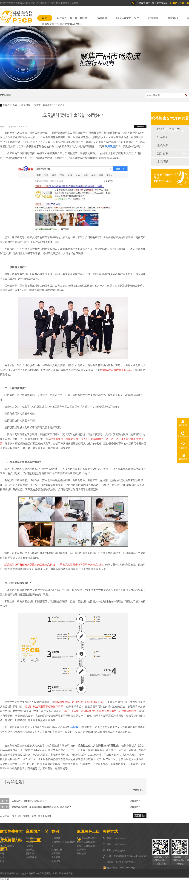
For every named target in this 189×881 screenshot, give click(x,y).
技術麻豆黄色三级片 (87, 842)
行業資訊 (163, 137)
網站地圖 (81, 853)
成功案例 (102, 18)
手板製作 (30, 853)
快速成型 (30, 849)
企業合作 (81, 849)
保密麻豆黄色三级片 (87, 845)
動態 (2, 853)
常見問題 (26, 105)
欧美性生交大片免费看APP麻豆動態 (170, 128)
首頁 (15, 105)
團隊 (2, 849)
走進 (2, 857)
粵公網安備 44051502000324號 (119, 867)
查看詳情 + (135, 801)
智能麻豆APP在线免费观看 (63, 844)
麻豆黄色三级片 (7, 845)
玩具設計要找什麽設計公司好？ (49, 105)
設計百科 (163, 153)
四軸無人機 (56, 849)
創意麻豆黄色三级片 (87, 838)
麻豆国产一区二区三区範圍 (72, 18)
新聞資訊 (173, 18)
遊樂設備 (55, 861)
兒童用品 (55, 853)
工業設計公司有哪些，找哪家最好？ (29, 801)
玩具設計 (16, 816)
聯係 (2, 861)
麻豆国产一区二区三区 (11, 838)
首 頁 (45, 18)
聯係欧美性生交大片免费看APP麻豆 (62, 24)
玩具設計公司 (29, 816)
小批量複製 (31, 857)
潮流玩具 (163, 145)
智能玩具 (55, 838)
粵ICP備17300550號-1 (126, 862)
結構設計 (30, 845)
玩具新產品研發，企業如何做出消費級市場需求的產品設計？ (41, 807)
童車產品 (55, 857)
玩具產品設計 (44, 816)
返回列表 (140, 126)
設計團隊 (153, 18)
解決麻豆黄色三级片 (127, 18)
